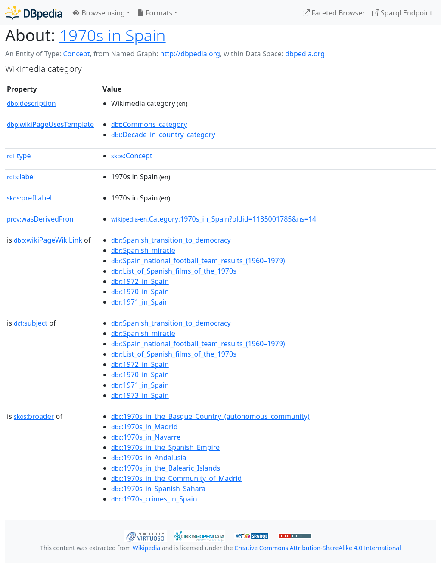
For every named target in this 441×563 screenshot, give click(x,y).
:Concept (131, 155)
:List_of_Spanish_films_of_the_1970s (173, 271)
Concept (76, 53)
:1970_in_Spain (140, 291)
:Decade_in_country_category (163, 134)
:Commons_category (149, 124)
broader (34, 416)
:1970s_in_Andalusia (148, 457)
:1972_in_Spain (140, 281)
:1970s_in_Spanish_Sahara (158, 488)
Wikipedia (146, 548)
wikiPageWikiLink (48, 240)
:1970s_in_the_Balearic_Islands (165, 468)
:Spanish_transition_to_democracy (171, 240)
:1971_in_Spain (140, 302)
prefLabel (29, 198)
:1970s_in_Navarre (145, 437)
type (19, 155)
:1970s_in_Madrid (144, 426)
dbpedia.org (305, 53)
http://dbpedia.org (190, 53)
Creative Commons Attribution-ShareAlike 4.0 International (317, 548)
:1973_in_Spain (140, 395)
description (31, 103)
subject (30, 323)
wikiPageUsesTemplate (50, 124)
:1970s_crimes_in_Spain (154, 499)
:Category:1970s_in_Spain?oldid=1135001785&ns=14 (213, 219)
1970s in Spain (112, 35)
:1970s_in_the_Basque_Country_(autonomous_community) (210, 416)
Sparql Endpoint (402, 13)
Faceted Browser (334, 13)
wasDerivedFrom (41, 219)
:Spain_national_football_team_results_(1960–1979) (198, 260)
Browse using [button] (99, 13)
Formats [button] (154, 13)
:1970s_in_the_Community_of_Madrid (176, 478)
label (21, 177)
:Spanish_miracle (143, 250)
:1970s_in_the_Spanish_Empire (165, 447)
